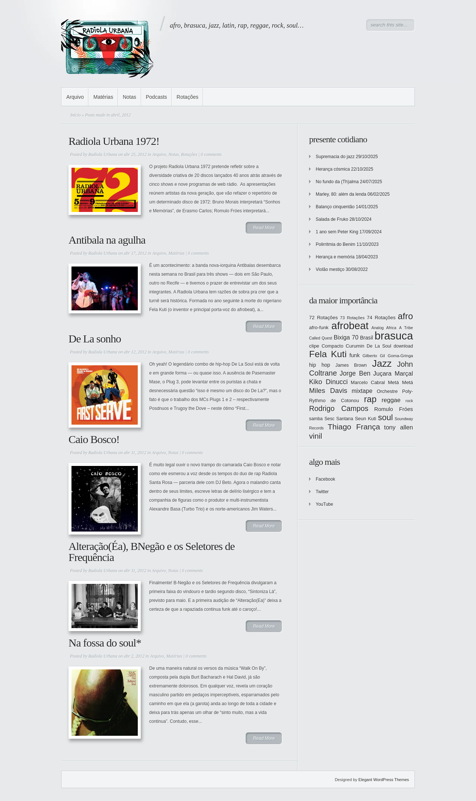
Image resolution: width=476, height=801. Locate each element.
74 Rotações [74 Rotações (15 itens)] (381, 317)
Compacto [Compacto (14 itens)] (332, 346)
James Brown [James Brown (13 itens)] (351, 365)
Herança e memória (335, 257)
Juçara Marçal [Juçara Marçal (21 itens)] (393, 373)
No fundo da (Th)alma (337, 181)
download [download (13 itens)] (403, 346)
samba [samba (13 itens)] (316, 418)
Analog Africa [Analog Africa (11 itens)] (383, 327)
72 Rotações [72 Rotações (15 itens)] (323, 317)
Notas (129, 97)
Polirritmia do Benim (335, 244)
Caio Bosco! (94, 439)
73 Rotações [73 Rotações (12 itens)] (352, 318)
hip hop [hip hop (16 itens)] (319, 365)
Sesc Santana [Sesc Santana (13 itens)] (339, 418)
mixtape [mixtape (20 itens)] (361, 390)
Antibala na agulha (107, 240)
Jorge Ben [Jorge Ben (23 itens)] (355, 373)
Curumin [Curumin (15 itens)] (355, 346)
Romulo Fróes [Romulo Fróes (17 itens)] (393, 409)
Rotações (187, 97)
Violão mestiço (330, 269)
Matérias (103, 97)
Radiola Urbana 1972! (114, 141)
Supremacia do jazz (335, 156)
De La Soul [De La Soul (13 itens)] (379, 346)
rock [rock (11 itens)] (409, 400)
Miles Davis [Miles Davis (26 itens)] (328, 390)
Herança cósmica (333, 169)
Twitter (322, 491)
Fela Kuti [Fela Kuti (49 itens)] (328, 354)
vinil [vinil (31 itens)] (315, 436)
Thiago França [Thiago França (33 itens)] (354, 426)
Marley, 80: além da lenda (341, 194)
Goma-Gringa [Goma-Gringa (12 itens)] (400, 356)
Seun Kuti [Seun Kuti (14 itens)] (365, 418)
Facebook (325, 479)
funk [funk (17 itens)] (355, 355)
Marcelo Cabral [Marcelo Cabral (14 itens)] (368, 382)
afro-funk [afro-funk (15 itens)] (319, 327)
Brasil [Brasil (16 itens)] (366, 338)
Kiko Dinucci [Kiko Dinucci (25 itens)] (328, 382)
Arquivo (75, 97)
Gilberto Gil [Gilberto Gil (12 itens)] (374, 356)
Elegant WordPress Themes (383, 779)
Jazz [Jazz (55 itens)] (382, 363)
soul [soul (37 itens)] (385, 417)
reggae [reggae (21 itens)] (391, 400)
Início (75, 115)
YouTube (324, 504)
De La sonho (95, 338)
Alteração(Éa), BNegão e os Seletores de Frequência (152, 551)
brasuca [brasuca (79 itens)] (394, 336)
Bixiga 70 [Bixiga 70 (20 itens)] (346, 337)
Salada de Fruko (332, 219)
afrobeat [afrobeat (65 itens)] (350, 325)
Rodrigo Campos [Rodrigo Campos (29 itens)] (338, 408)
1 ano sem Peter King (337, 231)
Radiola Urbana (102, 154)
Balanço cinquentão (335, 206)
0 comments (211, 154)
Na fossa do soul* (105, 643)
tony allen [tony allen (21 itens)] (398, 427)
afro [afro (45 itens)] (405, 316)
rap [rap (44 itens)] (370, 399)
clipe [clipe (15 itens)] (314, 346)
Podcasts (156, 97)
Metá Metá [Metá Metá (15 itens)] (400, 382)
